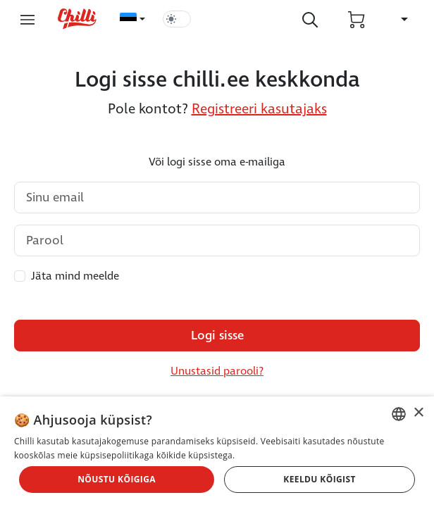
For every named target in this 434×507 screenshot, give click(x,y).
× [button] (418, 413)
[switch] (177, 19)
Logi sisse (217, 335)
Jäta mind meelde (75, 276)
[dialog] (217, 451)
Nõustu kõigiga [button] (117, 479)
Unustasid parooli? (217, 371)
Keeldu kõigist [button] (319, 479)
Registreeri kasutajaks (259, 109)
